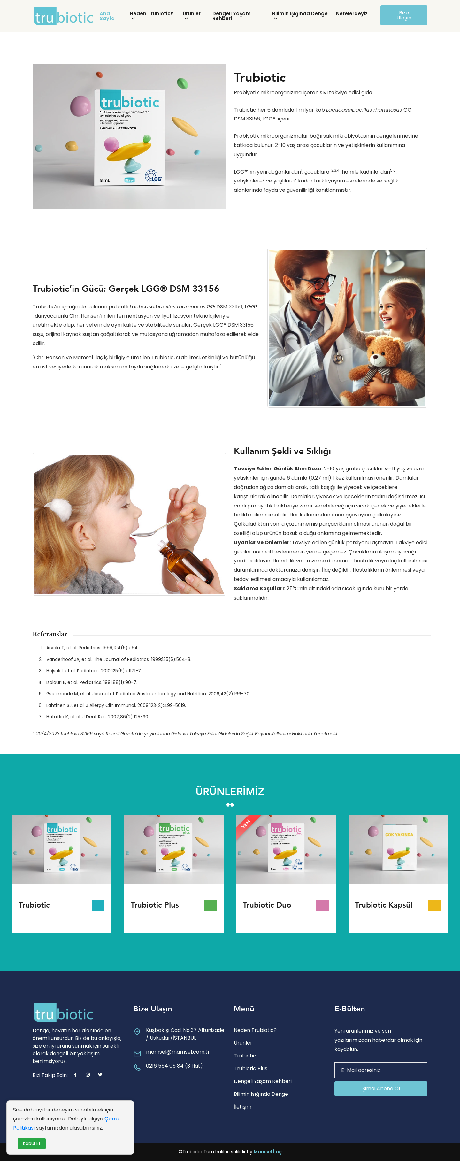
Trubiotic (245, 1055)
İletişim (242, 1107)
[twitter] (100, 1075)
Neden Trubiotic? (151, 13)
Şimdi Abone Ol (381, 1088)
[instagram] (88, 1075)
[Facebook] (75, 1075)
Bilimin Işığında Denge (300, 13)
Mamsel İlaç (268, 1152)
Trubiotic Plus (250, 1068)
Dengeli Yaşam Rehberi (231, 16)
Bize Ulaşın (403, 15)
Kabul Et (32, 1143)
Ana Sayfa (107, 16)
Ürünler (192, 13)
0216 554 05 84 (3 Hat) (174, 1066)
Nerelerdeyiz (352, 13)
